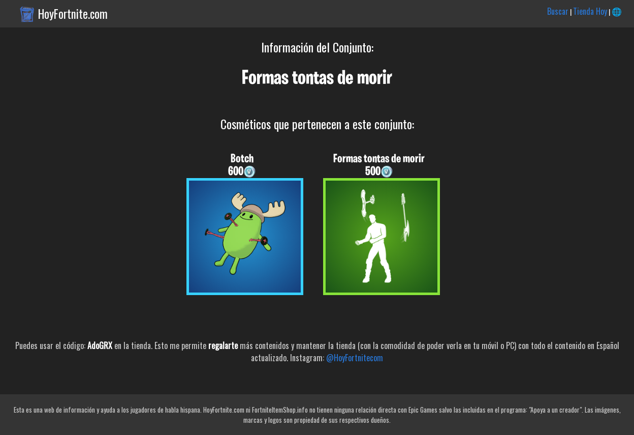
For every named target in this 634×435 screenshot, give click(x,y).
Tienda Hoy (590, 11)
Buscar (557, 11)
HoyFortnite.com (73, 13)
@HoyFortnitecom (354, 358)
